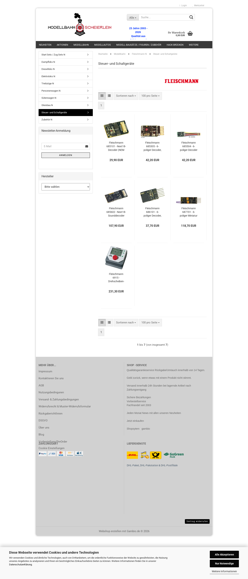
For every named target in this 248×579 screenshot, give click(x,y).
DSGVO (43, 420)
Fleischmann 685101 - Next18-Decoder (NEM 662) (116, 146)
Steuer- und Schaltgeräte (54, 112)
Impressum (45, 371)
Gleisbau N (47, 105)
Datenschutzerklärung (20, 564)
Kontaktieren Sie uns (51, 378)
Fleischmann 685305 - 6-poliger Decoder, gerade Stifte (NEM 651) (152, 146)
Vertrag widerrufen (197, 521)
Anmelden (65, 155)
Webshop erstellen (110, 531)
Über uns (44, 427)
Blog (41, 434)
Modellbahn (81, 44)
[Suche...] (133, 17)
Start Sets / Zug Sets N (53, 54)
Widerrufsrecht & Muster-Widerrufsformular (65, 406)
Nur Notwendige (224, 563)
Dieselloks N (48, 69)
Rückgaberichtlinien (50, 413)
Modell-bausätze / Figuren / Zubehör (138, 44)
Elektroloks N (48, 76)
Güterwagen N (48, 97)
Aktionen (62, 44)
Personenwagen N (50, 90)
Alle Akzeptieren (224, 554)
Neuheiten (45, 44)
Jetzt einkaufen (135, 420)
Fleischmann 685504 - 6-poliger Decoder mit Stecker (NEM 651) (188, 146)
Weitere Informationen (224, 571)
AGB (41, 385)
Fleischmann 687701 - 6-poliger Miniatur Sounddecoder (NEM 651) (188, 212)
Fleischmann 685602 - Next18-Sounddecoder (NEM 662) (116, 212)
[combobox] (126, 96)
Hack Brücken (175, 44)
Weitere (194, 44)
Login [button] (183, 5)
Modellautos (102, 44)
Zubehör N (46, 119)
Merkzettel (198, 5)
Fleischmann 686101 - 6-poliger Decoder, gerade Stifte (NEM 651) (152, 212)
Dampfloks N (48, 62)
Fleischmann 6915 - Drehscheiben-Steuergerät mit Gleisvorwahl (116, 278)
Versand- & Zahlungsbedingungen (59, 399)
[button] (102, 96)
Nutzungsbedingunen (51, 392)
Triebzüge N (47, 83)
